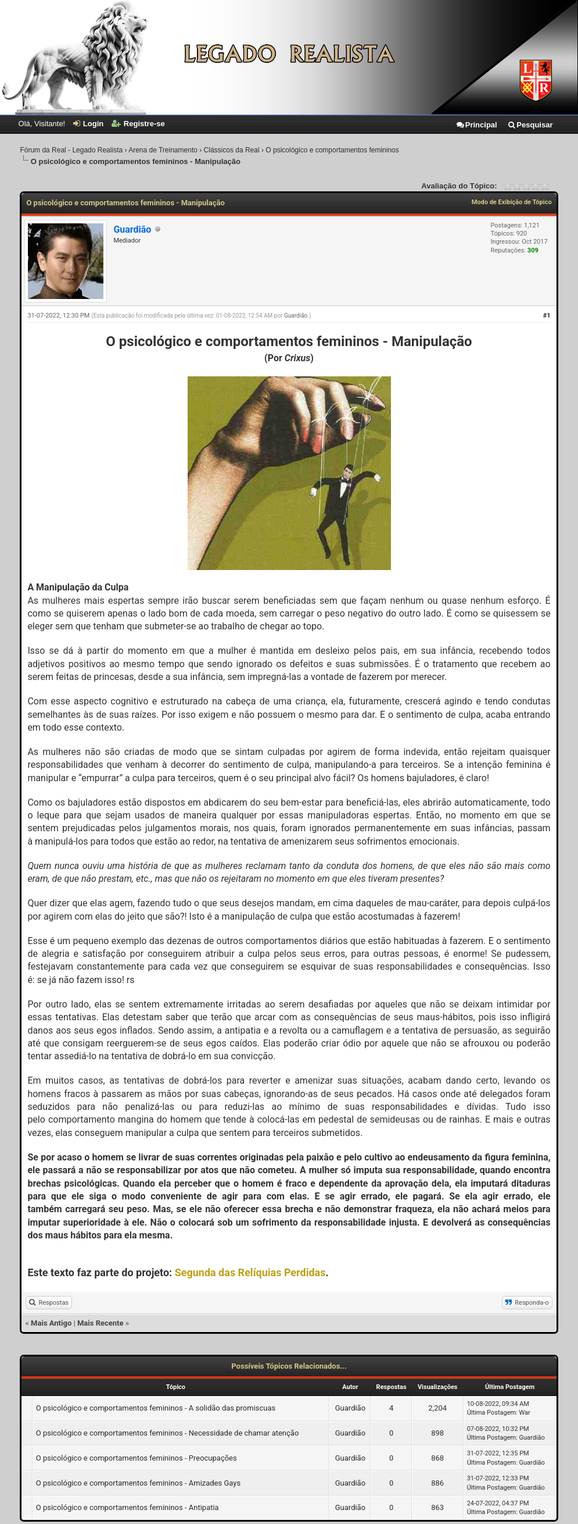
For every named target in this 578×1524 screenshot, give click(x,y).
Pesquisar (529, 124)
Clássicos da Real (232, 150)
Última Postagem (491, 1412)
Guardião (295, 315)
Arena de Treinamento (163, 150)
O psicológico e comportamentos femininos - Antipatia (127, 1507)
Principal (476, 124)
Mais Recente (100, 1323)
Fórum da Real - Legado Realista (71, 150)
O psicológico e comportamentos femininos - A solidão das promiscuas (156, 1408)
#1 (547, 315)
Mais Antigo (51, 1323)
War (524, 1412)
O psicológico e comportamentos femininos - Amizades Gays (138, 1483)
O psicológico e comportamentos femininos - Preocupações (136, 1458)
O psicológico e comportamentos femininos (332, 150)
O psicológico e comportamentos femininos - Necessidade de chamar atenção (167, 1433)
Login (88, 123)
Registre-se (138, 123)
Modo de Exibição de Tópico (512, 202)
